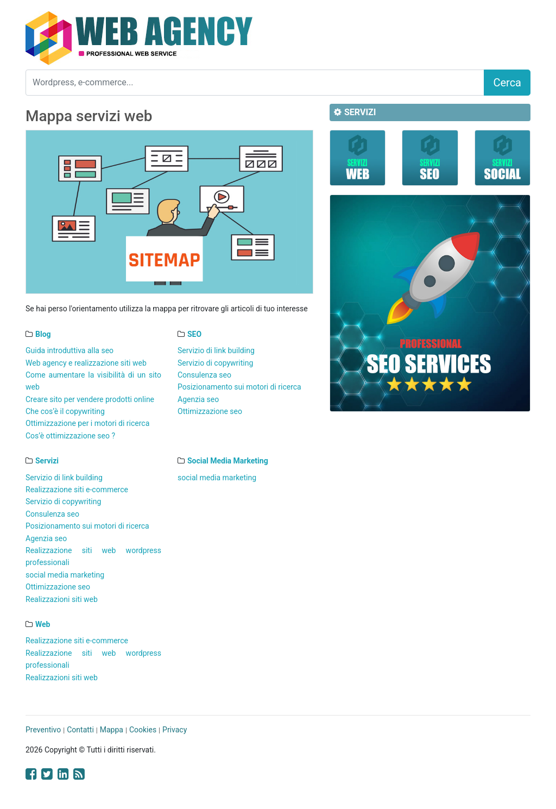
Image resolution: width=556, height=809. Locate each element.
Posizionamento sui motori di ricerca (239, 386)
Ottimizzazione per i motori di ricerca (87, 423)
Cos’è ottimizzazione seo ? (70, 435)
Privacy (174, 729)
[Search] (255, 83)
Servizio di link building (216, 350)
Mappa (111, 729)
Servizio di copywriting (215, 363)
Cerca (507, 82)
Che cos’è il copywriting (65, 411)
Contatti (80, 729)
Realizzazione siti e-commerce (77, 489)
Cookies (142, 729)
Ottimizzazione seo (210, 411)
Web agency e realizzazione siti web (86, 363)
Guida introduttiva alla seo (69, 350)
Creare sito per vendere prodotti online (90, 399)
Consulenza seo (204, 375)
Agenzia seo (198, 399)
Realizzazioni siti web (62, 599)
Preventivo (43, 729)
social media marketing (65, 574)
